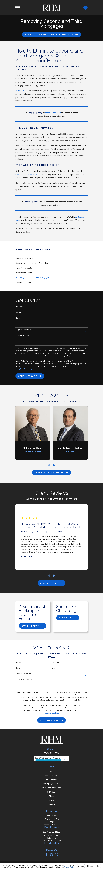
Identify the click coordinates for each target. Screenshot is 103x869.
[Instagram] (51, 854)
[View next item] (54, 465)
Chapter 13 (20, 174)
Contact (51, 804)
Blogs (51, 796)
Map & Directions (51, 827)
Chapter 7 (32, 174)
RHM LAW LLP (21, 91)
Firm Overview (51, 775)
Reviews (51, 800)
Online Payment (51, 779)
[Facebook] (46, 854)
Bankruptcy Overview (51, 783)
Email (17, 324)
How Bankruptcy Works (51, 788)
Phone (17, 318)
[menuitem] (51, 258)
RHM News (51, 792)
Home (51, 771)
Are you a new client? (23, 330)
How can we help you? (23, 335)
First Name (19, 307)
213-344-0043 (51, 752)
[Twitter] (56, 854)
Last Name (19, 312)
